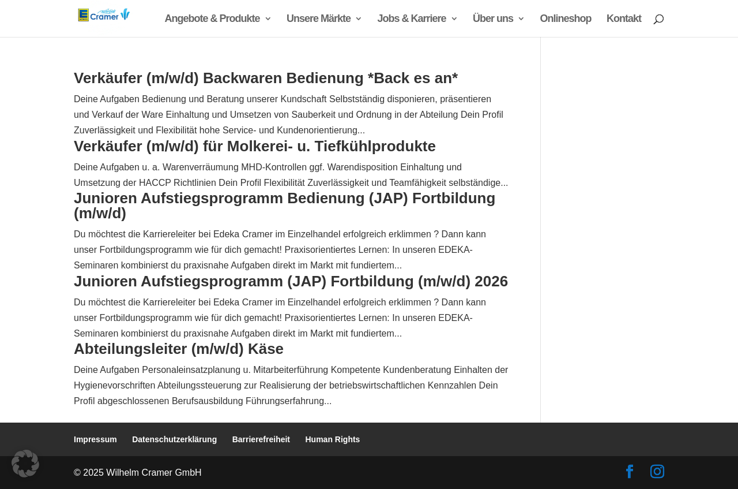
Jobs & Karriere (412, 19)
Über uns (493, 19)
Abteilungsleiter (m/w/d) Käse (179, 348)
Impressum (95, 439)
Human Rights (333, 439)
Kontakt (624, 19)
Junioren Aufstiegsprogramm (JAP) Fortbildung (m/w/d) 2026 (291, 281)
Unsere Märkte (319, 19)
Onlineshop (566, 19)
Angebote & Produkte (212, 19)
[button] (25, 463)
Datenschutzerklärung (174, 439)
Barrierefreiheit (261, 439)
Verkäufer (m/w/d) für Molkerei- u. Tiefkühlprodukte (255, 146)
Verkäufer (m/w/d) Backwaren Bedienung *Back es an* (266, 78)
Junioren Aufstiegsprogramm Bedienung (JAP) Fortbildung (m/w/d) (284, 205)
